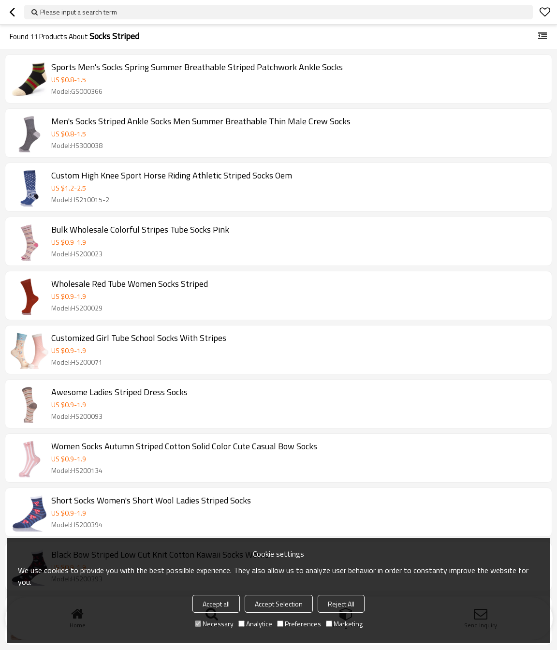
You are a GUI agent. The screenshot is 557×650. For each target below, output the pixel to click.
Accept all (216, 604)
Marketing (344, 624)
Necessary (214, 624)
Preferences (299, 624)
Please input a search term (78, 12)
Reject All (341, 604)
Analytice (255, 624)
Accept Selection (279, 604)
